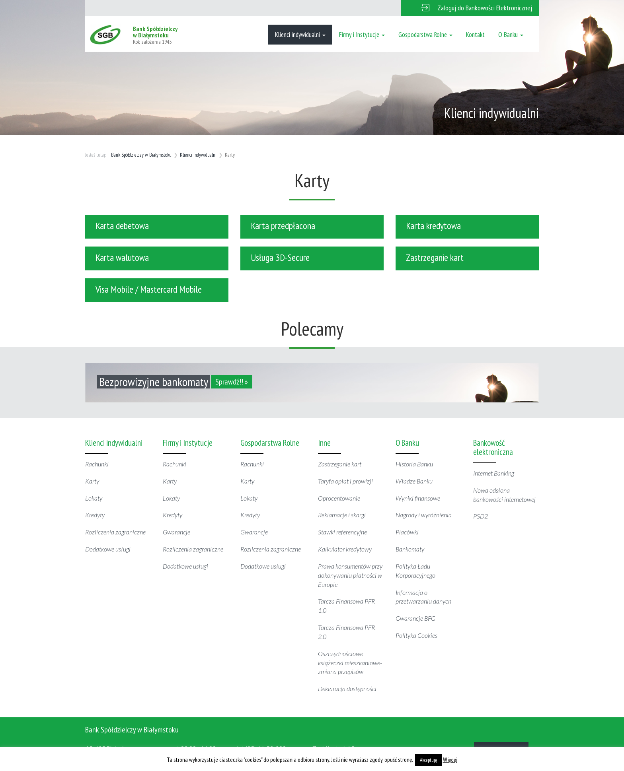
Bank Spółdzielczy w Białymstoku (141, 154)
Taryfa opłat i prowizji (345, 481)
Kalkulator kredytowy (345, 549)
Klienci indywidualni (300, 34)
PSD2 (480, 516)
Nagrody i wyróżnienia (424, 515)
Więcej (450, 759)
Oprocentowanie (339, 498)
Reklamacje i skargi (342, 515)
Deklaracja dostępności (347, 688)
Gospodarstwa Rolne (425, 34)
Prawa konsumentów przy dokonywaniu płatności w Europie (350, 575)
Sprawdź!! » (231, 382)
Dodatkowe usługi (108, 549)
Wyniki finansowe (418, 498)
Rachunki (97, 464)
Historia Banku (414, 464)
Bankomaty (410, 549)
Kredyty (95, 515)
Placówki (407, 532)
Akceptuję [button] (428, 760)
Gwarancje (176, 532)
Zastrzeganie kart (339, 464)
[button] (470, 8)
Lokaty (93, 498)
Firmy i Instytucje (362, 34)
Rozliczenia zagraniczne (115, 532)
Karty (92, 481)
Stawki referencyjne (342, 532)
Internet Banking (493, 473)
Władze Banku (414, 481)
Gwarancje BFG (415, 618)
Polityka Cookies (416, 635)
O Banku (510, 34)
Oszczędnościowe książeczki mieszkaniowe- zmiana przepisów (350, 663)
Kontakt (475, 34)
